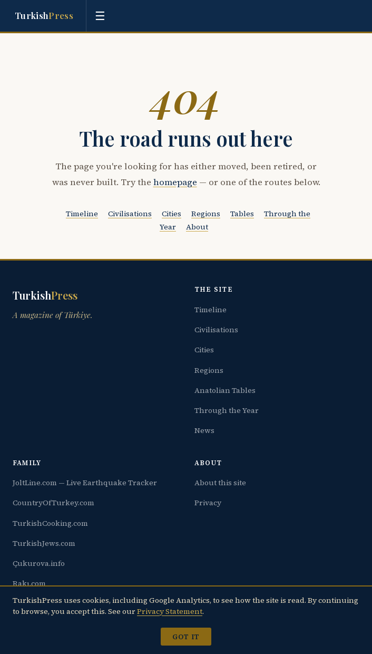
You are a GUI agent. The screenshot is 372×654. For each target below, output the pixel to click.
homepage (175, 182)
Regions (205, 213)
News (204, 430)
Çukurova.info (39, 563)
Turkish (44, 16)
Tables (242, 213)
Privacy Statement (169, 611)
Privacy (207, 502)
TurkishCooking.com (50, 523)
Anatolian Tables (225, 390)
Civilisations (130, 213)
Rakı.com (29, 583)
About (197, 227)
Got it (185, 636)
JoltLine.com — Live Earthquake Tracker (85, 482)
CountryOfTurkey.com (53, 502)
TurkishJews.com (44, 543)
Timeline (82, 213)
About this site (220, 482)
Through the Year (226, 410)
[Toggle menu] (100, 16)
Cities (171, 213)
